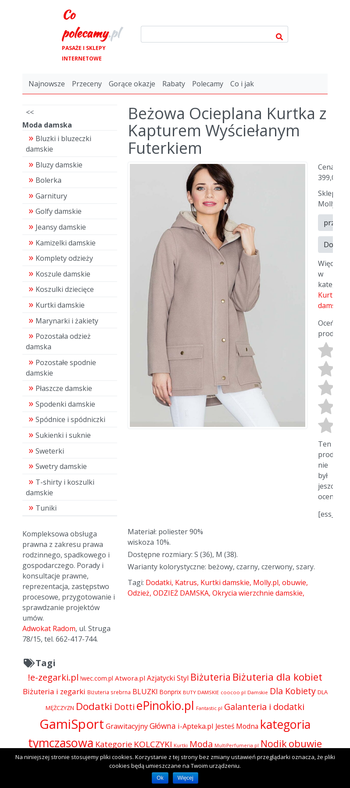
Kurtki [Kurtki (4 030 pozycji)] (181, 745)
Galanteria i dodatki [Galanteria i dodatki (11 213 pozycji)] (264, 707)
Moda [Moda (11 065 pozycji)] (201, 744)
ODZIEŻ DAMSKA (181, 593)
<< (30, 112)
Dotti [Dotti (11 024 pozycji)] (124, 707)
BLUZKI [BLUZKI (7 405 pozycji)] (145, 691)
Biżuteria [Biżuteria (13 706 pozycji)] (210, 677)
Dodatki (158, 582)
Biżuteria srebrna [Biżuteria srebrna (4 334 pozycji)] (109, 692)
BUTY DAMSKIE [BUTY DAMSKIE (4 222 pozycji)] (201, 692)
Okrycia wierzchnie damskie (257, 593)
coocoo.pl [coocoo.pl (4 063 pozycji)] (233, 692)
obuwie (294, 582)
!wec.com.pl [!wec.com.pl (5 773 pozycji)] (96, 678)
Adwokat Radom (48, 628)
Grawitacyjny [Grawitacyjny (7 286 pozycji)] (127, 726)
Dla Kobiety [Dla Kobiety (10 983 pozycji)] (293, 691)
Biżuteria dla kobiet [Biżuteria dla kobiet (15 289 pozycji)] (277, 677)
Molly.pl (266, 582)
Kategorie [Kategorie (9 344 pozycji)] (113, 743)
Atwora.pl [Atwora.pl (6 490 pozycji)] (130, 678)
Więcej (185, 778)
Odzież (139, 593)
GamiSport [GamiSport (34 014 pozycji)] (71, 724)
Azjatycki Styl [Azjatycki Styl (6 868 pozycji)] (168, 678)
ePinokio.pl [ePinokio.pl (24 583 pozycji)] (165, 705)
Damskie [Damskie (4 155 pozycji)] (257, 692)
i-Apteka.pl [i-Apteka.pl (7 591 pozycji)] (196, 726)
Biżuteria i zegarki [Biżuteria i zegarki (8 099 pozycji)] (54, 691)
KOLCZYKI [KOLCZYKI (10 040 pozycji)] (153, 744)
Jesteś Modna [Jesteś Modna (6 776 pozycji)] (236, 726)
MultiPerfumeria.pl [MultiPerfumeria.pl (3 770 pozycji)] (236, 745)
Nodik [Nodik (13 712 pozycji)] (274, 743)
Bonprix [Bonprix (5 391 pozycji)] (170, 692)
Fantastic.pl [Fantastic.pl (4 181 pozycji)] (209, 708)
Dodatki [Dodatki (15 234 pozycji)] (94, 706)
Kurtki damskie (225, 582)
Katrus (186, 582)
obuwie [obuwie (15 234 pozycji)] (305, 743)
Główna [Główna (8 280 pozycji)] (163, 726)
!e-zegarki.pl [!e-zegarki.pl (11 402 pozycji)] (53, 677)
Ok (160, 778)
